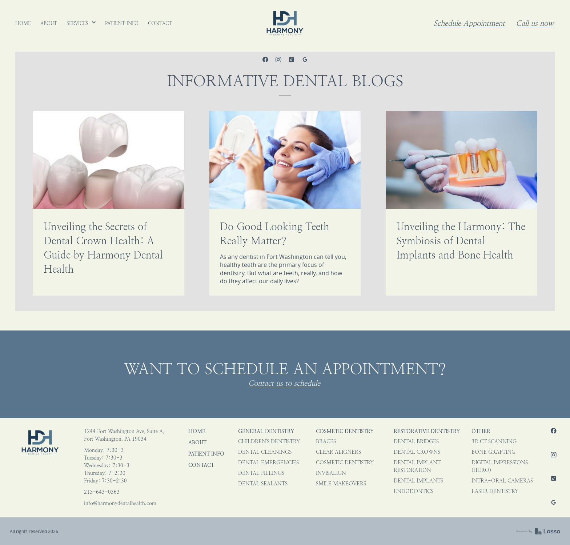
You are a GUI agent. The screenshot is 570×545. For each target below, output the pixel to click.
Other (480, 431)
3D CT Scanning (494, 441)
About (197, 443)
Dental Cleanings (265, 452)
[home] (284, 23)
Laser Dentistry (494, 491)
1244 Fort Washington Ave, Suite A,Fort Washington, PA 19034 (124, 435)
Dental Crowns (417, 452)
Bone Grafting (493, 452)
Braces (326, 441)
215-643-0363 (102, 492)
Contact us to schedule (284, 383)
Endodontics (413, 491)
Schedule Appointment (469, 23)
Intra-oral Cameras (502, 481)
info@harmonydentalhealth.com (120, 503)
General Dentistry (266, 431)
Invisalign (331, 473)
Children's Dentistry (269, 441)
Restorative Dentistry (427, 431)
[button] (81, 23)
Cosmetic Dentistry (345, 431)
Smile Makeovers (341, 484)
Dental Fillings (261, 473)
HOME (196, 431)
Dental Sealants (263, 484)
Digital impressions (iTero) (499, 466)
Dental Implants (418, 481)
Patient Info (206, 454)
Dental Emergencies (268, 463)
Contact (201, 465)
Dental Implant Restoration (417, 466)
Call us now (535, 23)
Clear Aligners (338, 452)
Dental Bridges (416, 441)
